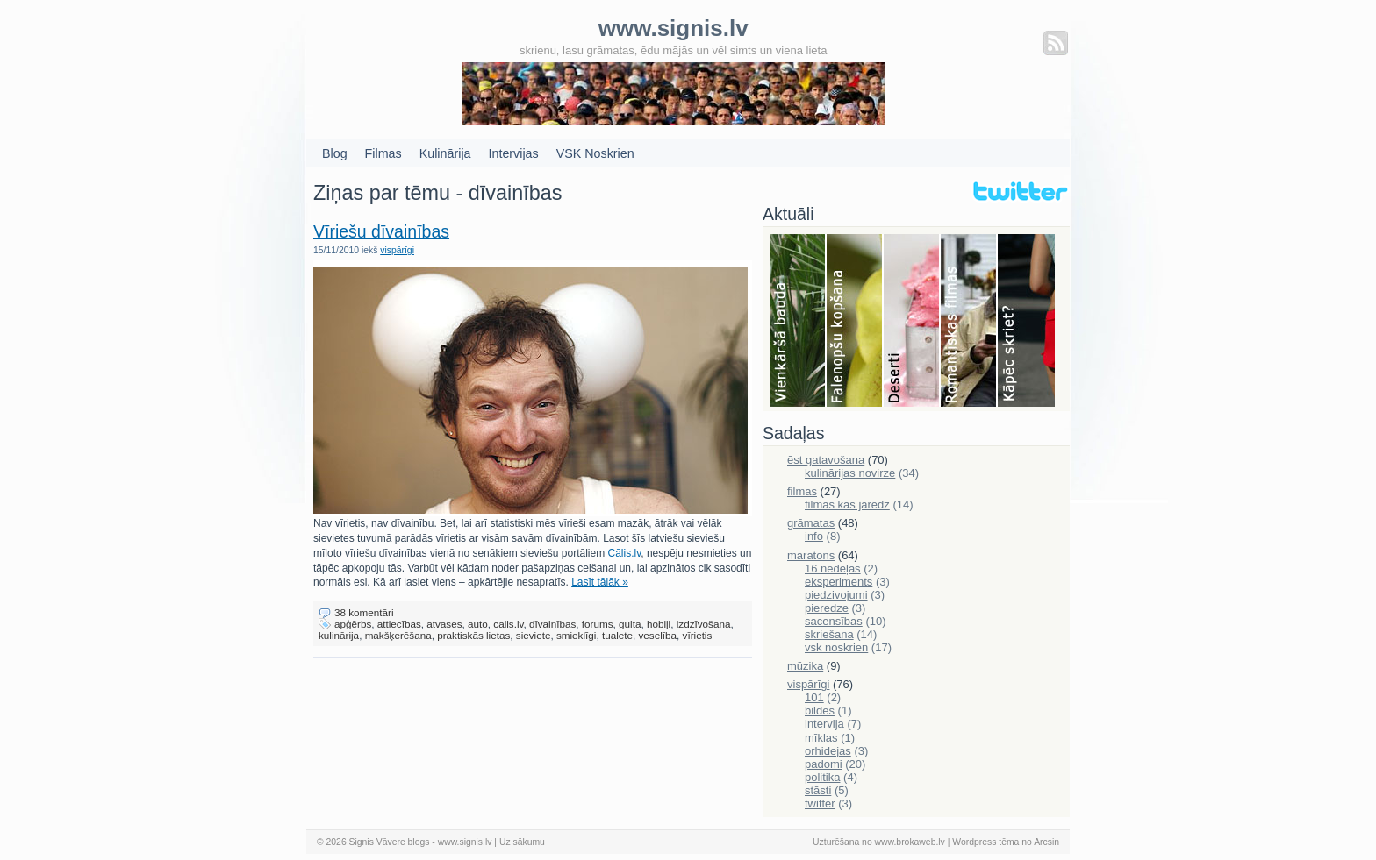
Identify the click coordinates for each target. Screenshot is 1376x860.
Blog (335, 153)
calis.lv (508, 623)
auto (478, 623)
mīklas (821, 737)
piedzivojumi (836, 594)
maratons (811, 555)
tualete (617, 635)
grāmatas (811, 523)
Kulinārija (445, 153)
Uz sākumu (522, 842)
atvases (444, 623)
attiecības (399, 623)
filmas (802, 491)
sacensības (834, 621)
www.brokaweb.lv (910, 842)
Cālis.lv (624, 553)
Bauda (798, 321)
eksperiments (838, 581)
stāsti (818, 790)
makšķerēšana (398, 635)
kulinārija (339, 635)
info (814, 536)
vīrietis (698, 635)
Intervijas (514, 153)
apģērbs (352, 623)
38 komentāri (364, 612)
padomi (823, 764)
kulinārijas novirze (850, 473)
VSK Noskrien (595, 153)
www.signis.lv (465, 842)
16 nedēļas (833, 568)
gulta (630, 623)
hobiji (658, 623)
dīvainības (552, 623)
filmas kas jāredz (847, 504)
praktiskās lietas (473, 635)
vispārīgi (397, 250)
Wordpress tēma (985, 842)
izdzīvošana (704, 623)
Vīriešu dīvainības (381, 231)
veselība (658, 635)
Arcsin (1046, 842)
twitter (820, 803)
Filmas (383, 153)
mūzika (805, 665)
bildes (820, 710)
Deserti (912, 321)
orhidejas (828, 750)
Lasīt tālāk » (599, 582)
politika (822, 777)
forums (597, 623)
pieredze (827, 608)
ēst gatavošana (825, 459)
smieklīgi (576, 635)
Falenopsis (855, 321)
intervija (824, 723)
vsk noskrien (836, 647)
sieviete (533, 635)
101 (814, 697)
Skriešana (1026, 321)
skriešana (829, 634)
